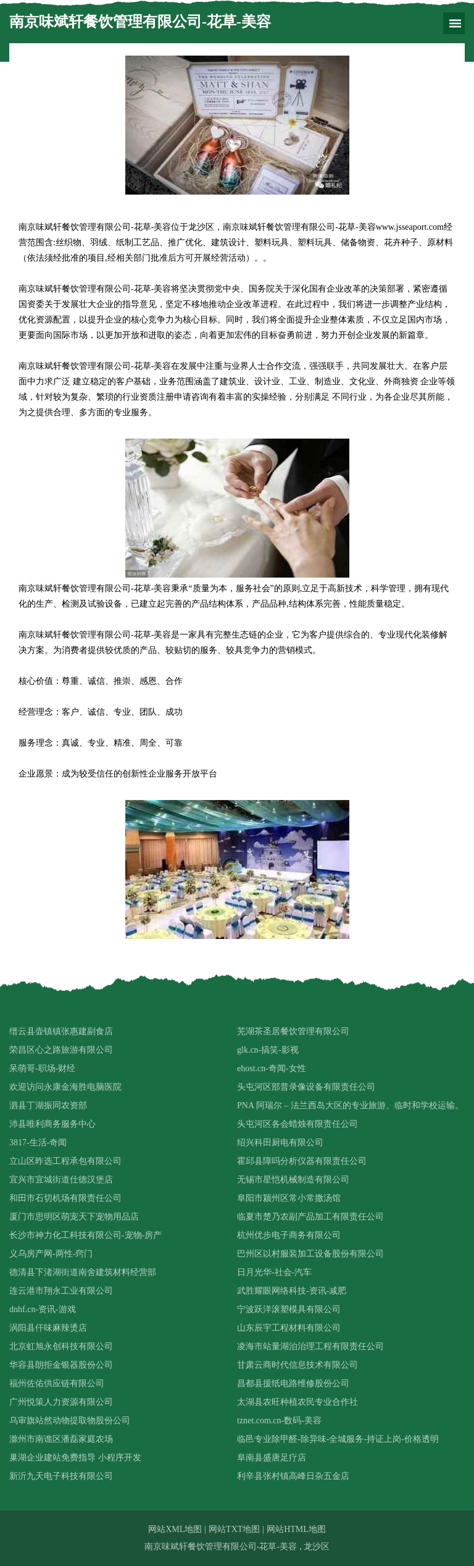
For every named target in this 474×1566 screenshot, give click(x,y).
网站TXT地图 (234, 1529)
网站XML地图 (175, 1529)
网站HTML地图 (296, 1529)
